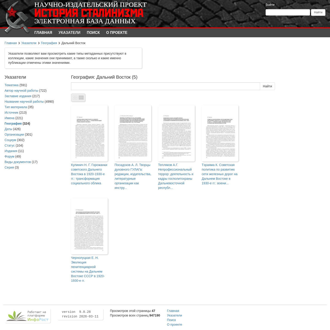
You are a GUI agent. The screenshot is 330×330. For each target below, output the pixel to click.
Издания (11, 151)
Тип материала (16, 107)
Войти (270, 4)
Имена (9, 118)
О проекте (116, 33)
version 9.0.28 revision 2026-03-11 (80, 314)
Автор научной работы (21, 90)
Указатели (69, 33)
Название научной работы (24, 101)
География (49, 43)
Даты (8, 129)
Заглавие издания (18, 96)
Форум (9, 156)
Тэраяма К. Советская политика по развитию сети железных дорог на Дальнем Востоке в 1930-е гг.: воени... (219, 174)
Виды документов (18, 162)
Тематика (12, 85)
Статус (10, 145)
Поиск (93, 33)
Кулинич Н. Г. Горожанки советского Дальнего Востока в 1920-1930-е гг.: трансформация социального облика (89, 174)
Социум (10, 140)
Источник (11, 112)
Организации (14, 134)
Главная (43, 33)
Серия (9, 167)
